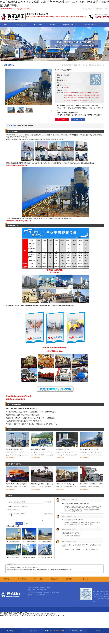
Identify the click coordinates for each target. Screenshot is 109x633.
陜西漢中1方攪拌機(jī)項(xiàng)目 (89, 449)
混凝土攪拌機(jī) (22, 579)
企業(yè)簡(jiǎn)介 (21, 24)
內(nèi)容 (10, 514)
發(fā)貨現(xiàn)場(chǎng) (70, 24)
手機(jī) (10, 506)
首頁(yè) (6, 24)
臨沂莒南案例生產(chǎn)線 (38, 449)
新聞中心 (52, 24)
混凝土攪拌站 (92, 65)
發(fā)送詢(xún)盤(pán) (76, 119)
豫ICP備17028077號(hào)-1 (42, 595)
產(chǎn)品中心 (38, 24)
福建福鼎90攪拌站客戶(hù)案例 (14, 449)
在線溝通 (61, 119)
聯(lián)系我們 (96, 9)
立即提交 (19, 523)
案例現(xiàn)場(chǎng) (91, 24)
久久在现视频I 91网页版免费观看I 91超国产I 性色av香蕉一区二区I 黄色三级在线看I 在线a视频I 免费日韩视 (27, 614)
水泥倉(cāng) (84, 579)
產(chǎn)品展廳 (104, 9)
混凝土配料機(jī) (69, 579)
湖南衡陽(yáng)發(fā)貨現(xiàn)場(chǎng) (42, 484)
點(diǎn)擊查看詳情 (10, 457)
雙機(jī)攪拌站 (54, 579)
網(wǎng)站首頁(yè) (87, 9)
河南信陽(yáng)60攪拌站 (62, 449)
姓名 (10, 502)
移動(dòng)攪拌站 (38, 579)
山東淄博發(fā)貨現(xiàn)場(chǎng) (65, 484)
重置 (27, 523)
